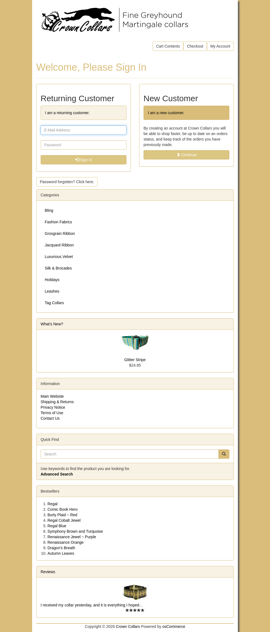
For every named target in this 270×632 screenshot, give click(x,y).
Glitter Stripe (135, 360)
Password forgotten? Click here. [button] (67, 182)
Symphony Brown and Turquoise (75, 531)
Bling (49, 210)
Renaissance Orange (65, 542)
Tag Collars (54, 303)
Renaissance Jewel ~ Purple (71, 537)
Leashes (52, 291)
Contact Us (50, 418)
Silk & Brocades (58, 268)
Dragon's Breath (61, 548)
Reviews (48, 572)
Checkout (195, 46)
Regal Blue (56, 526)
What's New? (52, 324)
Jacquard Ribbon (59, 245)
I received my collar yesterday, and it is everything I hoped (90, 605)
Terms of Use (52, 413)
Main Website (52, 396)
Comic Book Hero (62, 509)
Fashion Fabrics (58, 222)
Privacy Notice (53, 407)
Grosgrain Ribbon (60, 233)
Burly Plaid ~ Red (62, 515)
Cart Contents (168, 46)
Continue (186, 155)
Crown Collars (128, 626)
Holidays (52, 279)
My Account (220, 46)
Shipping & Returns (57, 402)
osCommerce (173, 626)
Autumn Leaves (60, 553)
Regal (52, 504)
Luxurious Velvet (59, 256)
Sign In (83, 160)
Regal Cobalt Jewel (64, 520)
